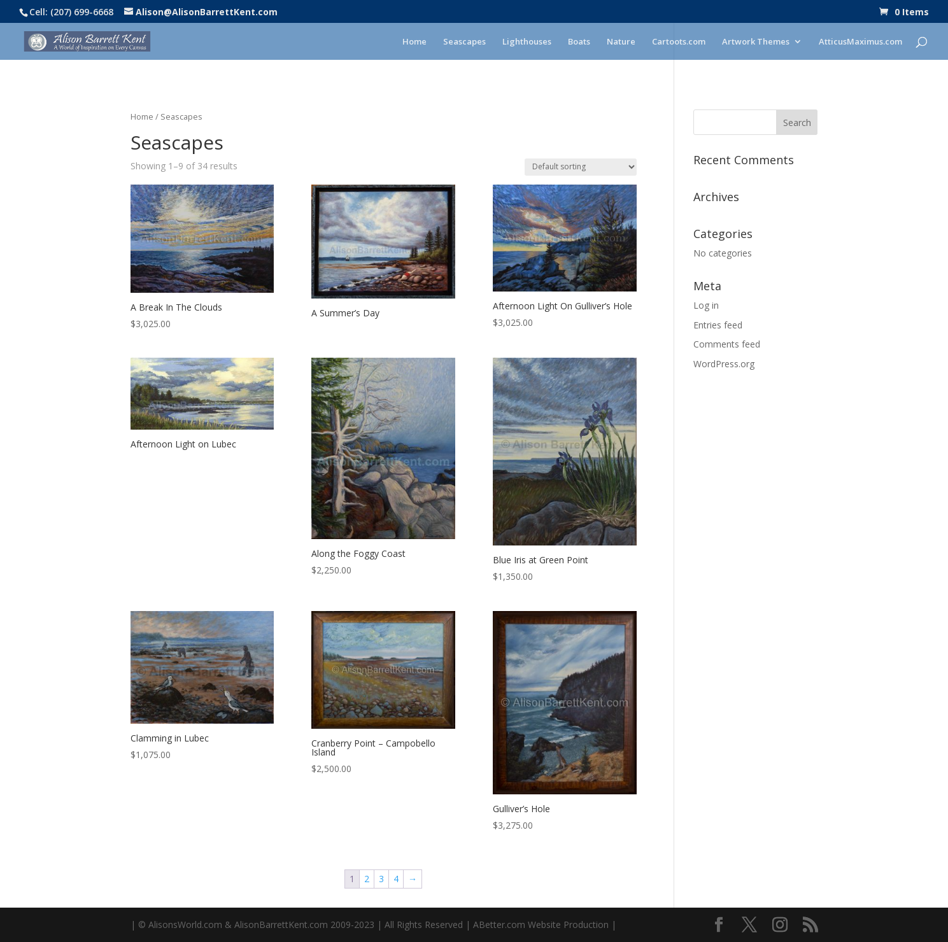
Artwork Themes (755, 42)
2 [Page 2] (366, 879)
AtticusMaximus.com (860, 42)
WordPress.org (723, 364)
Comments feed (726, 344)
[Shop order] (581, 167)
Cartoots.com (678, 42)
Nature (621, 42)
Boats (579, 42)
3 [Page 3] (381, 879)
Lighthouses (526, 42)
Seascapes (464, 42)
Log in (706, 305)
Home (414, 42)
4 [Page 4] (396, 879)
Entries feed (717, 325)
